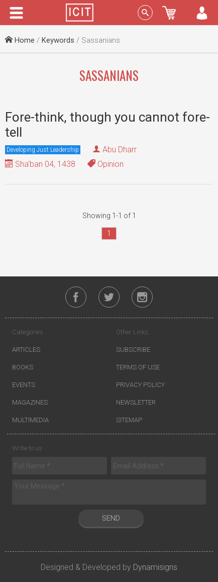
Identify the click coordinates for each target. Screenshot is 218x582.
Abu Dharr (119, 149)
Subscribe (133, 349)
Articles (26, 349)
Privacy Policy (140, 385)
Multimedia (30, 420)
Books (22, 367)
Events (23, 385)
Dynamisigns (155, 567)
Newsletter (136, 402)
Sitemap (129, 420)
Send (111, 518)
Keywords (58, 40)
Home (20, 40)
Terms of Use (138, 367)
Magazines (30, 402)
